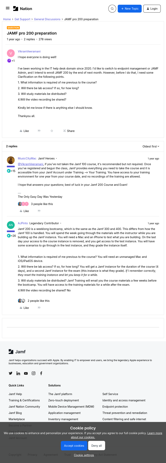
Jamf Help (15, 394)
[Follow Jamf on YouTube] (26, 373)
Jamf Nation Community (24, 406)
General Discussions (47, 19)
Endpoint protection (115, 406)
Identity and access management (123, 400)
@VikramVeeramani (30, 164)
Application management (64, 413)
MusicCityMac (27, 158)
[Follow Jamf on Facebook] (41, 373)
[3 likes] (35, 204)
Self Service (110, 394)
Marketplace (17, 419)
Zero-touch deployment (63, 400)
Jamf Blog (15, 413)
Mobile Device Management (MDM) (71, 406)
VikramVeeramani (29, 51)
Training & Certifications (24, 400)
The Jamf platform (60, 394)
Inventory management (63, 419)
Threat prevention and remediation (124, 413)
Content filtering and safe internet (124, 419)
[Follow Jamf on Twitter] (11, 373)
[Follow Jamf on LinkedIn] (18, 373)
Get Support (22, 19)
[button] (7, 9)
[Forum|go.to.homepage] (22, 8)
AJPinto (23, 223)
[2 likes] (34, 301)
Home (7, 19)
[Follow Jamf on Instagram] (34, 373)
